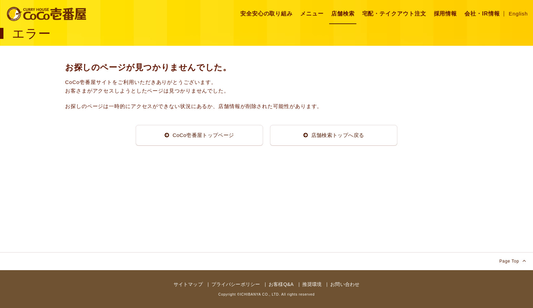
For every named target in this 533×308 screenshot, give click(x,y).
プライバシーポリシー (235, 284)
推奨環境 (312, 284)
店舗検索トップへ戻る (333, 135)
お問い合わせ (344, 284)
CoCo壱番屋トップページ (199, 135)
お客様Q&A (281, 284)
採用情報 (445, 14)
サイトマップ (188, 284)
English (518, 14)
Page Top (512, 261)
